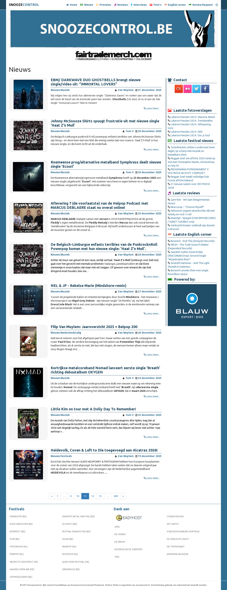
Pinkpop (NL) (17, 554)
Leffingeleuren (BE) (21, 577)
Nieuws (86, 4)
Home (71, 4)
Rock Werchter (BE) (21, 524)
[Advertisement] (192, 100)
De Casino (120, 534)
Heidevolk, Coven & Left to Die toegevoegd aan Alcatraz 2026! (104, 450)
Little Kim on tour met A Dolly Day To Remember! (93, 409)
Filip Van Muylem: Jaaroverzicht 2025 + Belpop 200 (94, 327)
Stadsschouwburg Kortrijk (183, 531)
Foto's (155, 4)
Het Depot (173, 524)
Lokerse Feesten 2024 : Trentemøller (192, 120)
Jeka (117, 527)
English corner (175, 4)
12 (92, 496)
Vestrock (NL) (70, 554)
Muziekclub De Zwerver (128, 549)
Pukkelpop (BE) (18, 516)
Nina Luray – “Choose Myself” (187, 207)
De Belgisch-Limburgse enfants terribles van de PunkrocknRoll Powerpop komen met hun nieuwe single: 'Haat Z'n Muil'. (104, 246)
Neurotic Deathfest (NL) (24, 562)
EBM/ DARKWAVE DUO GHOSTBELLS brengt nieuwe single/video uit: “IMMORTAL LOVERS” (95, 82)
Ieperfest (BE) (17, 531)
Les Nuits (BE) (69, 524)
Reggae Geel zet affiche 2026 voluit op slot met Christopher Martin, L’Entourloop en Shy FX (191, 162)
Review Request (201, 4)
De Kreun (119, 542)
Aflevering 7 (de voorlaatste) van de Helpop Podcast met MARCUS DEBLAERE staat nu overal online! (99, 205)
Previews (103, 4)
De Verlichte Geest (178, 539)
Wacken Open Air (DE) (22, 569)
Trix (116, 557)
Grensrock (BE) (71, 569)
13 (100, 496)
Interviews (139, 4)
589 (116, 496)
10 (77, 496)
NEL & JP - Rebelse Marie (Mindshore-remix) (88, 286)
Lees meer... (153, 108)
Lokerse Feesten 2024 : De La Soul (190, 135)
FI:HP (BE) (14, 539)
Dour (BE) (67, 539)
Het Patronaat (176, 546)
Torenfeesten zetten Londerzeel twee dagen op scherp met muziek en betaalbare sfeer (191, 151)
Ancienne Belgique (177, 554)
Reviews (121, 4)
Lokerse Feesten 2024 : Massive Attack (193, 117)
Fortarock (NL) (19, 546)
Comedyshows (175, 516)
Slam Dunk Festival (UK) (75, 562)
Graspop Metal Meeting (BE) (78, 516)
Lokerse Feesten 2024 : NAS (187, 131)
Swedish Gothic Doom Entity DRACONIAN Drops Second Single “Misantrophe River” (187, 256)
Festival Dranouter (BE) (76, 531)
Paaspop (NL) (69, 546)
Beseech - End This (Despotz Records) (193, 241)
